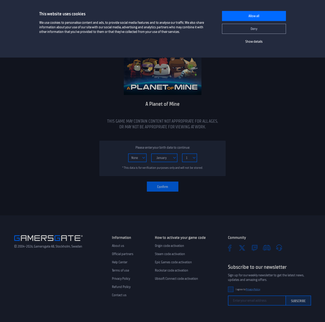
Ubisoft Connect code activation (176, 278)
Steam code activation (170, 254)
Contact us (119, 295)
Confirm (162, 187)
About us (118, 245)
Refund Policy (121, 287)
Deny (254, 28)
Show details (254, 41)
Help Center (119, 262)
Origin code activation (169, 245)
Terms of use (120, 270)
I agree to (248, 289)
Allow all (253, 16)
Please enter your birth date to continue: (162, 147)
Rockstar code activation (171, 270)
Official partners (122, 254)
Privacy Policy (121, 278)
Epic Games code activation (173, 262)
